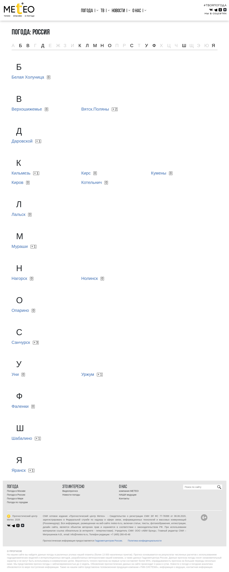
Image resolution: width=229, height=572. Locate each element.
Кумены (161, 173)
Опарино (23, 310)
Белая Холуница (31, 77)
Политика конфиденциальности (145, 540)
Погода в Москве (16, 491)
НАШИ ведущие (128, 494)
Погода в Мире (15, 498)
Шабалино (26, 438)
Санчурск (25, 342)
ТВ (103, 10)
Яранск (23, 470)
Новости (118, 10)
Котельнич (94, 182)
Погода (88, 10)
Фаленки (23, 406)
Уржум (92, 374)
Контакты (124, 498)
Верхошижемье (30, 109)
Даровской (26, 141)
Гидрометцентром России (108, 540)
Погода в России (16, 494)
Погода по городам (17, 502)
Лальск (22, 214)
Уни (18, 374)
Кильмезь (25, 173)
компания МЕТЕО (129, 491)
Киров (21, 182)
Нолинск (92, 278)
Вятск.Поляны (99, 109)
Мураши (24, 246)
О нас (136, 10)
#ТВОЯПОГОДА (215, 5)
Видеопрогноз (70, 491)
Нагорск (22, 278)
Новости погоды (71, 494)
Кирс (89, 173)
